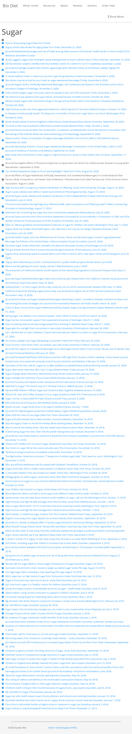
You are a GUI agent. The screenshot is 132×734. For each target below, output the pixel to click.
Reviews (77, 5)
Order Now (108, 5)
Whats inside (30, 5)
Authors (92, 5)
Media (64, 5)
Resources (49, 5)
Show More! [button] (116, 16)
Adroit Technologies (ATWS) (62, 727)
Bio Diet (10, 5)
